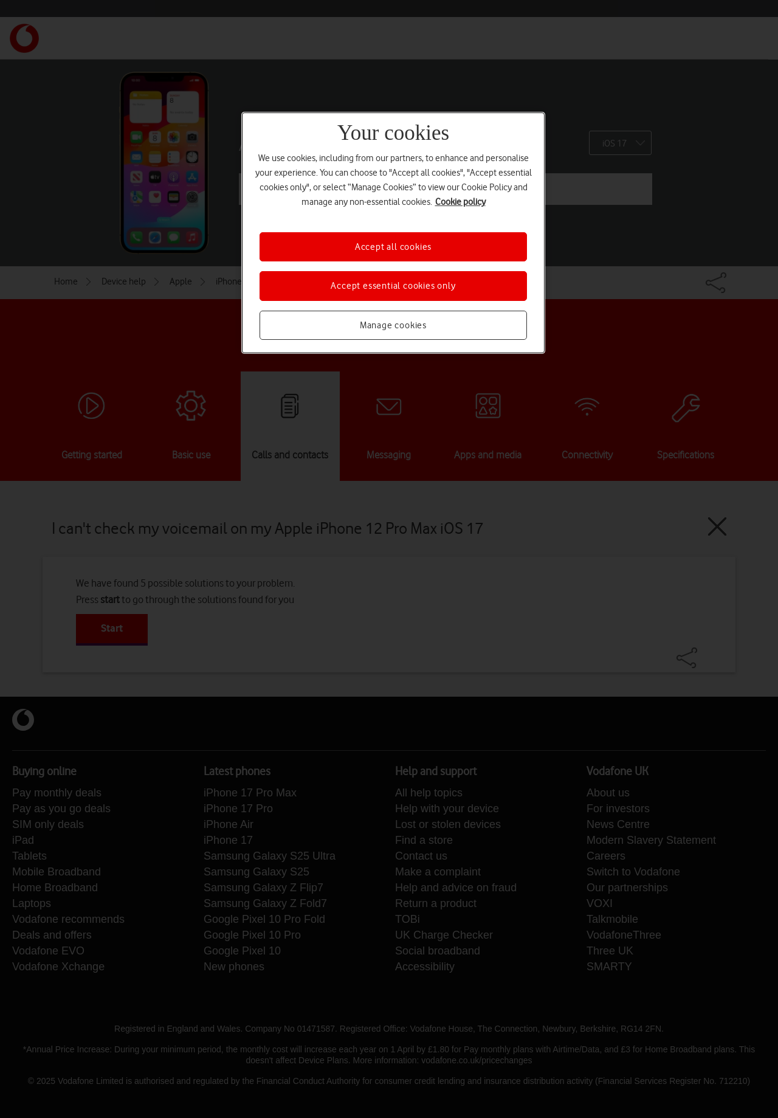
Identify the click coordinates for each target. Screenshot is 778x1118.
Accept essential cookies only (393, 285)
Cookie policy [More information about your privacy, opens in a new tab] (460, 201)
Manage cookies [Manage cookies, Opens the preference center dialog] (393, 325)
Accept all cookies (393, 246)
